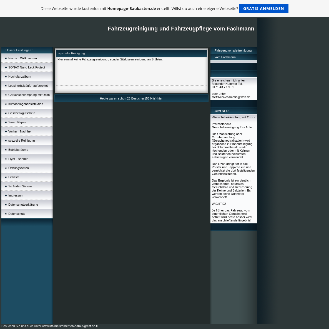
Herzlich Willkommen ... (24, 58)
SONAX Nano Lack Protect (26, 67)
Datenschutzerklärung (23, 204)
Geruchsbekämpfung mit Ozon (29, 94)
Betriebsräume (18, 149)
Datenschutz (16, 213)
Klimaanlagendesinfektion (25, 104)
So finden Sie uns (20, 186)
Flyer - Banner (18, 158)
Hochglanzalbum (19, 76)
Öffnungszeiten (18, 168)
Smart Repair (17, 122)
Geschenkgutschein (21, 113)
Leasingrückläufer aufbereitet (28, 85)
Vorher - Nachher (20, 131)
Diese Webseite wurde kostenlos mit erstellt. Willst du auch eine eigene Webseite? (164, 8)
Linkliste (13, 177)
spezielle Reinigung (21, 140)
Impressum (15, 195)
